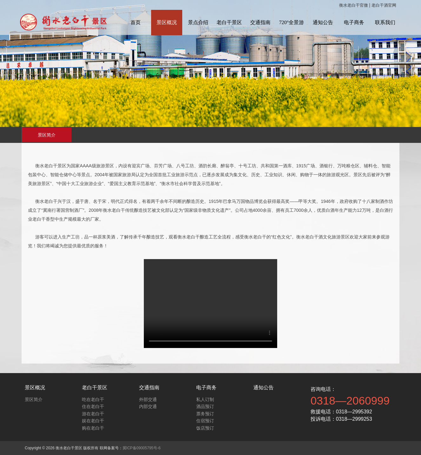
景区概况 (167, 22)
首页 (135, 22)
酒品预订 (205, 406)
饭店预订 (205, 428)
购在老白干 (93, 428)
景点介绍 (198, 22)
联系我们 (385, 22)
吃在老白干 (93, 399)
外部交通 (148, 399)
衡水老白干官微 (353, 5)
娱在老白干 (93, 420)
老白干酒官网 (383, 5)
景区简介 (47, 134)
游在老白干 (93, 413)
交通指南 (260, 22)
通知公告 (323, 22)
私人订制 (205, 399)
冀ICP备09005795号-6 (142, 448)
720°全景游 (291, 22)
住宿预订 (205, 420)
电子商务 (354, 22)
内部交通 (148, 406)
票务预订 (205, 413)
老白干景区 (229, 22)
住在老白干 (93, 406)
